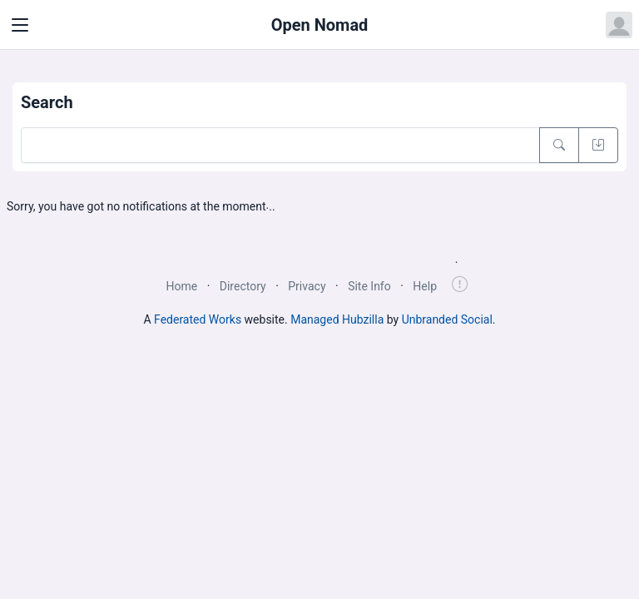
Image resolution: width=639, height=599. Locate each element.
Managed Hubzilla (337, 319)
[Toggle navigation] (20, 25)
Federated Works (197, 319)
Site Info (369, 286)
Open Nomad (320, 25)
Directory (243, 286)
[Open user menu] (619, 25)
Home (181, 286)
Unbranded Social (447, 319)
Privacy (306, 286)
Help (425, 286)
